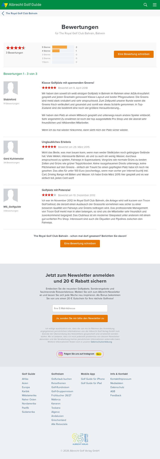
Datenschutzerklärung (101, 341)
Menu (154, 5)
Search (145, 5)
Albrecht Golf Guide (25, 4)
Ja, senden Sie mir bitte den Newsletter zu (80, 318)
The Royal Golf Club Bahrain (21, 13)
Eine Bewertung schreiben (134, 54)
